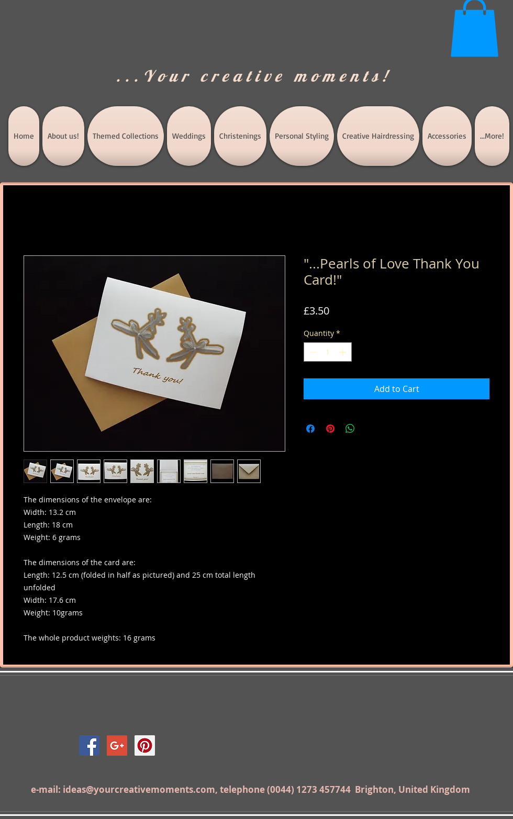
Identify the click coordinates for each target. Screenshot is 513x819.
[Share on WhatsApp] (350, 428)
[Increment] (343, 352)
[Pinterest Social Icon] (145, 745)
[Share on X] (370, 428)
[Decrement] (311, 352)
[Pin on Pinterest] (330, 428)
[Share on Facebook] (310, 428)
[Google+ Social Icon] (117, 745)
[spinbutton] (327, 352)
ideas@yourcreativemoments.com (139, 789)
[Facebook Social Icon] (89, 745)
